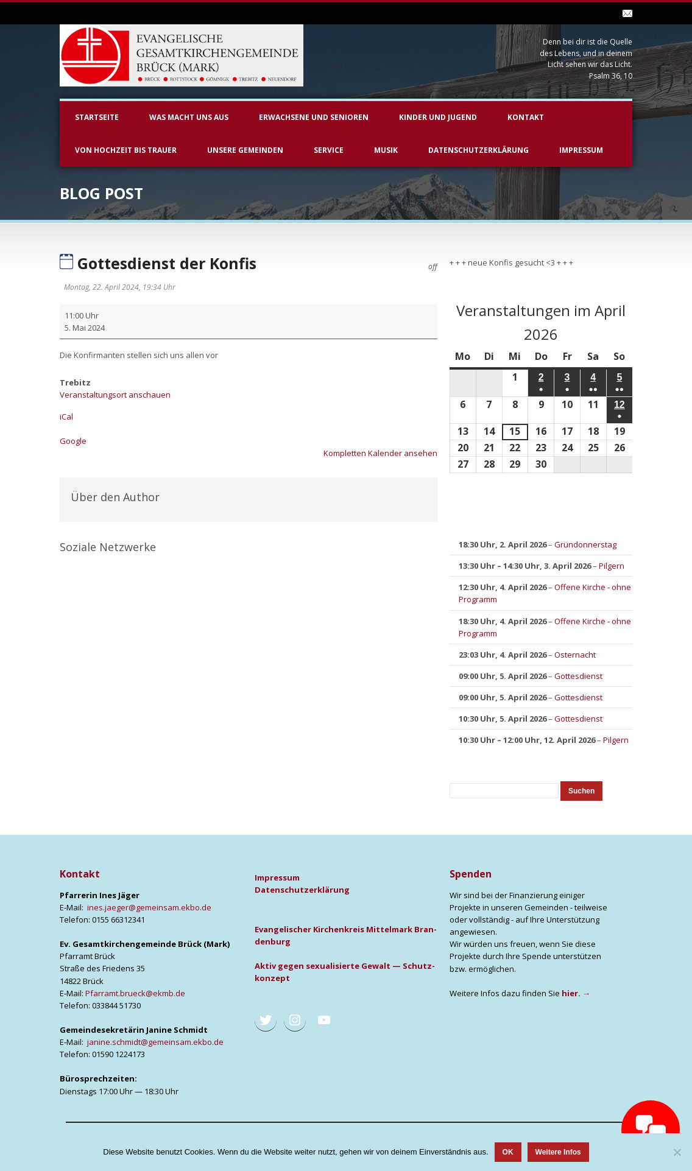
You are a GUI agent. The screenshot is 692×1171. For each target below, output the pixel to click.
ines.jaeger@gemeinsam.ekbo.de (149, 907)
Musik (386, 150)
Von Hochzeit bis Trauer (126, 150)
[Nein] (677, 1152)
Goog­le (73, 440)
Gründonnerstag (585, 544)
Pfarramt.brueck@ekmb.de (135, 993)
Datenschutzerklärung (478, 150)
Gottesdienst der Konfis (158, 263)
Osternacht (575, 654)
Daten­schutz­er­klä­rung (302, 889)
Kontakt (525, 117)
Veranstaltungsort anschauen (115, 394)
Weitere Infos (558, 1152)
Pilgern (611, 565)
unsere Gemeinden (245, 150)
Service (329, 150)
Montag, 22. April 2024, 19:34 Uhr (119, 287)
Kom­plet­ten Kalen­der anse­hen (380, 453)
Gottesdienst (578, 675)
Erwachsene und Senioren (314, 117)
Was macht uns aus (188, 117)
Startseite (97, 117)
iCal (66, 416)
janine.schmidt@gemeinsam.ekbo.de (155, 1041)
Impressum (581, 150)
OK (508, 1152)
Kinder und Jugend (438, 117)
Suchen (585, 790)
